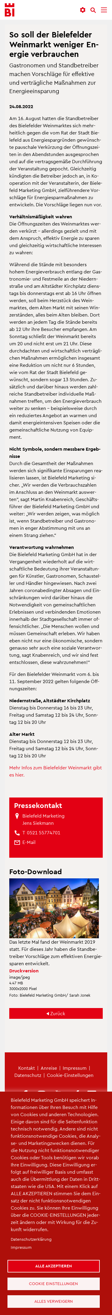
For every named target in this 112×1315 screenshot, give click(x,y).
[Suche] (93, 10)
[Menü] (104, 10)
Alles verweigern (53, 1301)
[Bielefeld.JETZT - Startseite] (9, 10)
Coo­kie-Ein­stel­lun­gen (70, 1075)
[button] (83, 10)
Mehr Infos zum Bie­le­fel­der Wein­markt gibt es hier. (55, 771)
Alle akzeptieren (53, 1265)
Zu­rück (57, 1013)
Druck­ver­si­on (24, 970)
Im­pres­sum (75, 1068)
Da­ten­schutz (27, 1075)
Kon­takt (26, 1068)
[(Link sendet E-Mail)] (29, 842)
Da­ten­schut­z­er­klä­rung (31, 1239)
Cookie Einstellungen (53, 1283)
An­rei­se (49, 1068)
